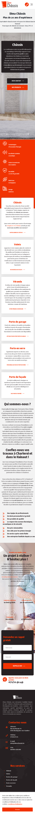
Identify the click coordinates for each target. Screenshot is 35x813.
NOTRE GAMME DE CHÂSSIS (16, 192)
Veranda (9, 745)
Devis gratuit (16, 81)
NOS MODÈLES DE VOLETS (16, 229)
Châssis (8, 730)
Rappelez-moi (17, 625)
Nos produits (16, 87)
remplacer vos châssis (14, 185)
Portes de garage (12, 736)
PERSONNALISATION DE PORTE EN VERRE (16, 324)
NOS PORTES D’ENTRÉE (16, 353)
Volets (8, 733)
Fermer (17, 809)
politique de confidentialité (25, 791)
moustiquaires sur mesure (10, 536)
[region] (17, 802)
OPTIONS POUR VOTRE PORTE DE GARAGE (16, 295)
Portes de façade (11, 739)
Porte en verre (11, 742)
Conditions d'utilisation (15, 804)
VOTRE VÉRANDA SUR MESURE (16, 268)
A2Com (22, 789)
